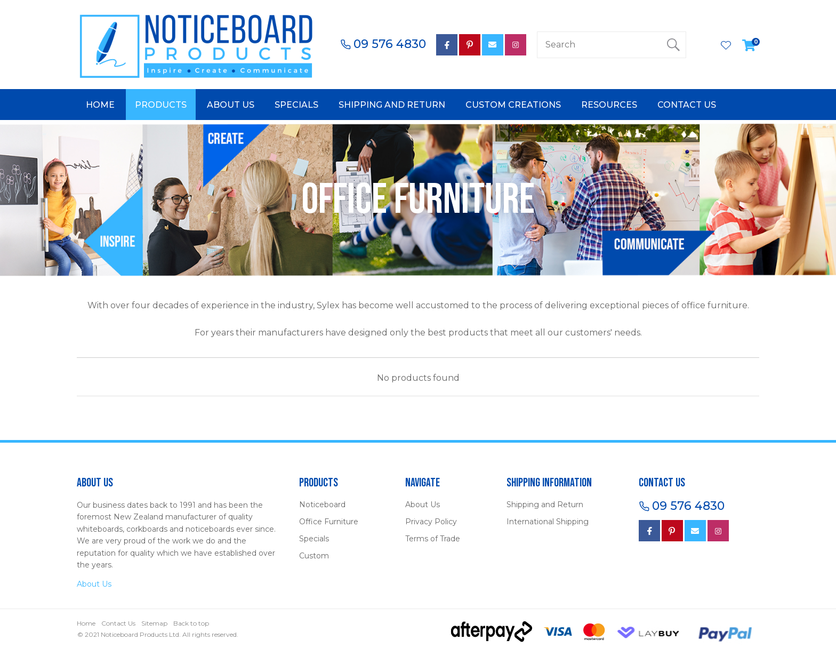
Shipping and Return (392, 105)
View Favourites (726, 46)
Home (100, 105)
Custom (314, 556)
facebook (446, 44)
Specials (296, 105)
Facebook (649, 530)
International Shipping (548, 521)
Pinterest (469, 44)
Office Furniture (328, 521)
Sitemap (154, 623)
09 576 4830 (389, 44)
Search (673, 44)
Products (161, 105)
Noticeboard (322, 504)
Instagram (515, 44)
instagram (718, 530)
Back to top (191, 623)
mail (492, 44)
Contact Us (686, 105)
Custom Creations (513, 105)
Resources (609, 105)
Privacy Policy (431, 521)
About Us (230, 105)
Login (703, 44)
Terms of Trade (432, 538)
